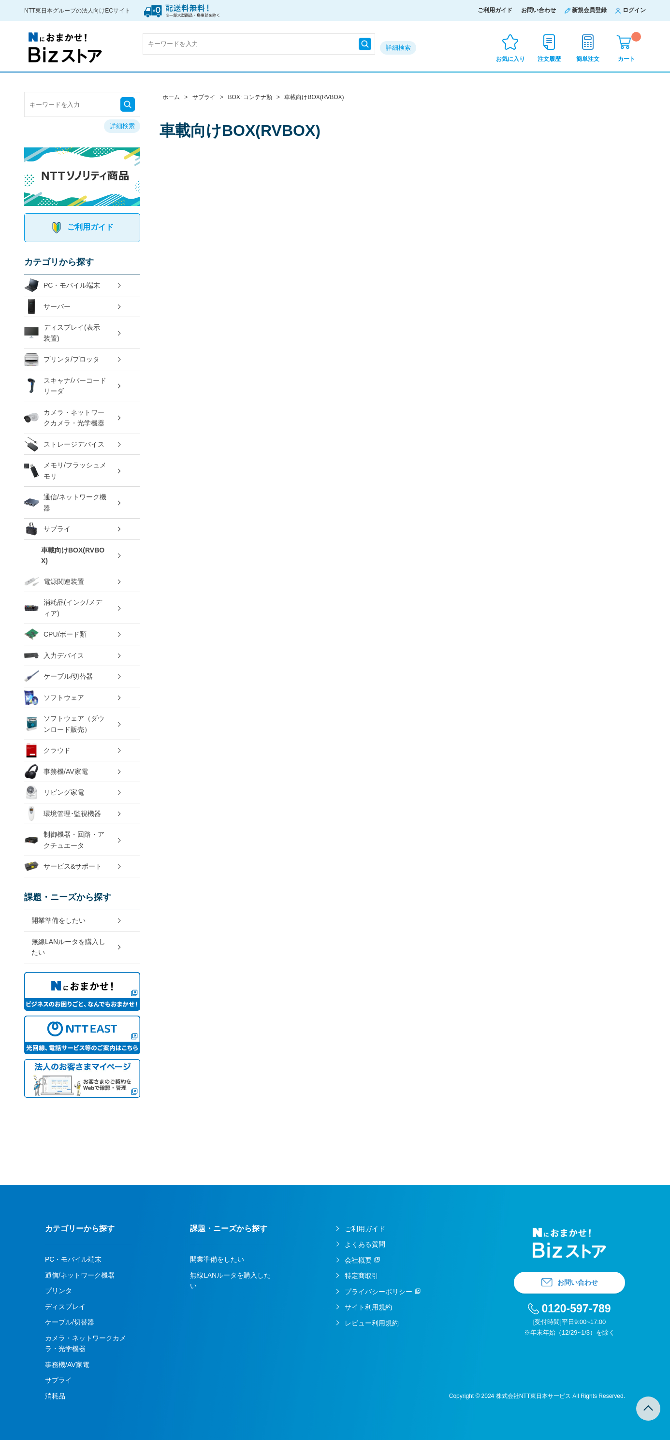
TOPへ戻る (648, 1408)
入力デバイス (54, 655)
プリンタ (58, 1291)
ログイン (634, 10)
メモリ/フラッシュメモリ (65, 470)
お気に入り (510, 59)
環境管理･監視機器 (62, 813)
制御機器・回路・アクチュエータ (64, 840)
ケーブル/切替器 (58, 676)
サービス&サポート (63, 866)
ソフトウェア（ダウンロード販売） (64, 724)
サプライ (47, 529)
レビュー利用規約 (372, 1323)
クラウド (47, 750)
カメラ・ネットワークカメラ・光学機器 (64, 418)
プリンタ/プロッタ (62, 359)
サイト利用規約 (368, 1307)
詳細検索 (398, 47)
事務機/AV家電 (56, 771)
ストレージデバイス (64, 444)
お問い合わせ (538, 10)
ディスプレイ (65, 1306)
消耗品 (55, 1396)
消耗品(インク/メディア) (63, 608)
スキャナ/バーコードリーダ (65, 386)
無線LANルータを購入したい (68, 947)
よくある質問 (365, 1244)
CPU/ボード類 (55, 634)
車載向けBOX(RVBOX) (72, 555)
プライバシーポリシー (378, 1291)
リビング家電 (54, 792)
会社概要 (358, 1260)
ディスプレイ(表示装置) (62, 333)
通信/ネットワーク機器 (65, 502)
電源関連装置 (54, 581)
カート (629, 47)
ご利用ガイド (495, 10)
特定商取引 (362, 1276)
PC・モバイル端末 (62, 285)
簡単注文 (587, 59)
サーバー (47, 306)
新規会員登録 (589, 10)
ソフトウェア (54, 697)
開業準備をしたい (58, 920)
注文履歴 (549, 59)
